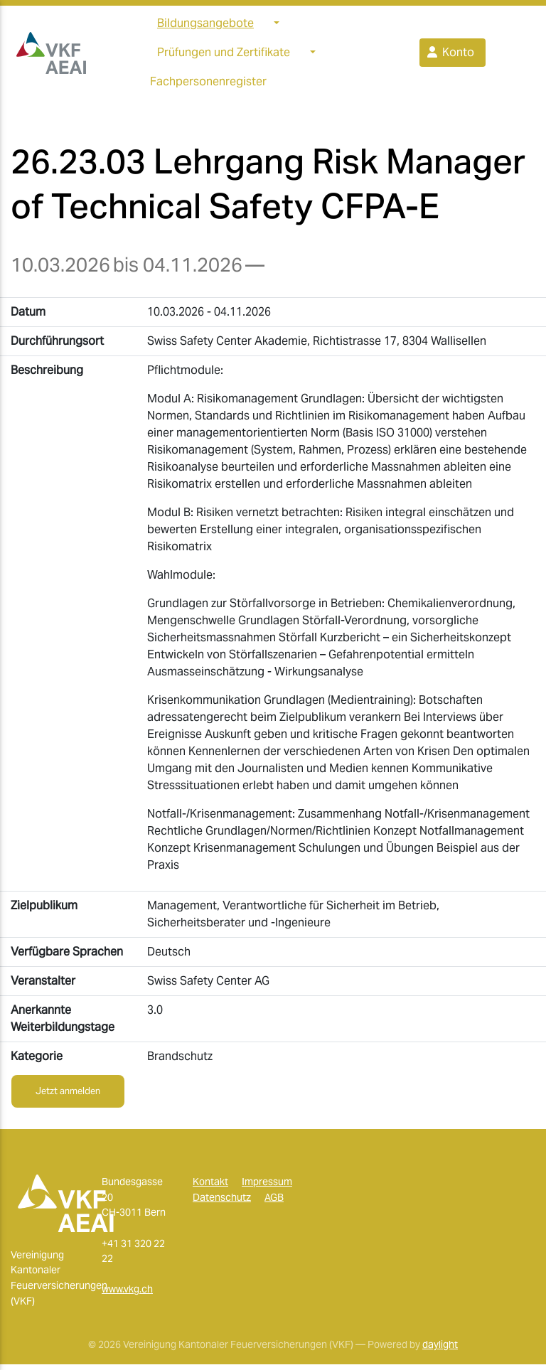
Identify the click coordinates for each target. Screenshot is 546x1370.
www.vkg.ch (127, 1294)
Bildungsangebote (205, 25)
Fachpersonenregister (208, 84)
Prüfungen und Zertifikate (223, 55)
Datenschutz (222, 1203)
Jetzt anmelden (68, 1097)
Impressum (267, 1187)
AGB (274, 1203)
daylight (440, 1350)
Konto (449, 55)
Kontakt (210, 1187)
